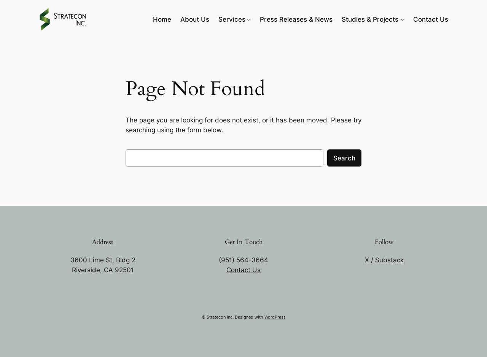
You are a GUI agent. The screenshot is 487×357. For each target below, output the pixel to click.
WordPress (275, 317)
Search (344, 158)
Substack (389, 260)
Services (231, 19)
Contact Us (243, 270)
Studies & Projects (370, 19)
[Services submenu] (249, 19)
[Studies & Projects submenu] (402, 19)
